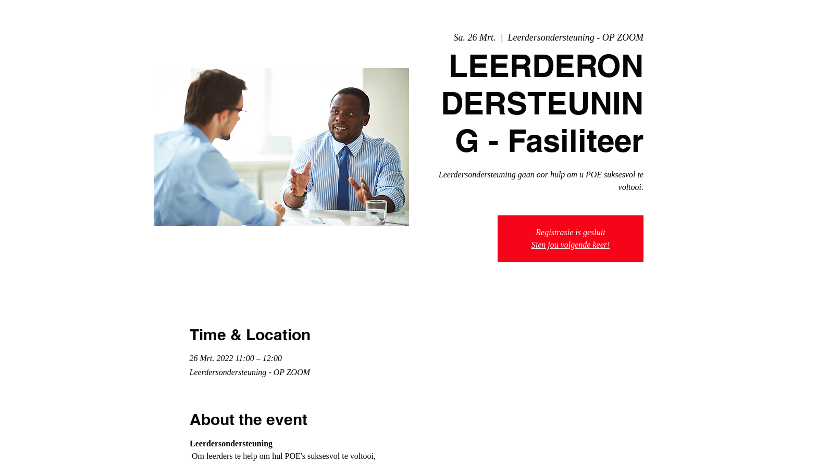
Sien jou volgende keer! (570, 244)
